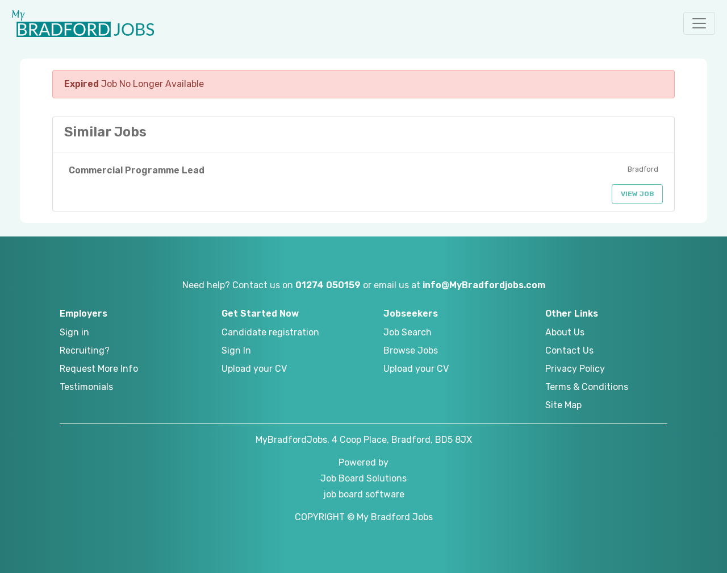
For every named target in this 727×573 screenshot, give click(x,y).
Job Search (407, 332)
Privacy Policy (575, 368)
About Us (564, 332)
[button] (699, 23)
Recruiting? (85, 350)
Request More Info (99, 368)
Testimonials (86, 386)
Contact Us (569, 350)
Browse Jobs (410, 350)
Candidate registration (270, 332)
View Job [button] (637, 194)
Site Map (563, 405)
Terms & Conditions (586, 386)
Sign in (74, 332)
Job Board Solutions (363, 478)
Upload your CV (254, 368)
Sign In (236, 350)
